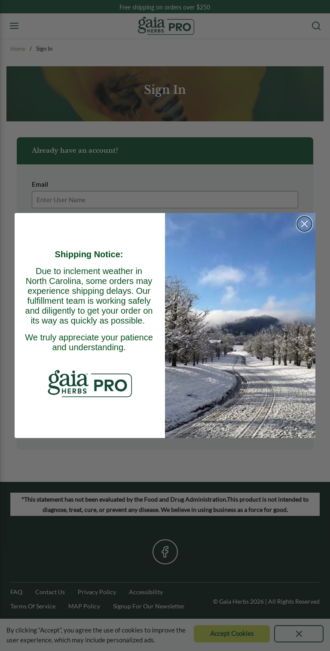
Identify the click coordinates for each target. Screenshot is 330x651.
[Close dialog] (304, 223)
